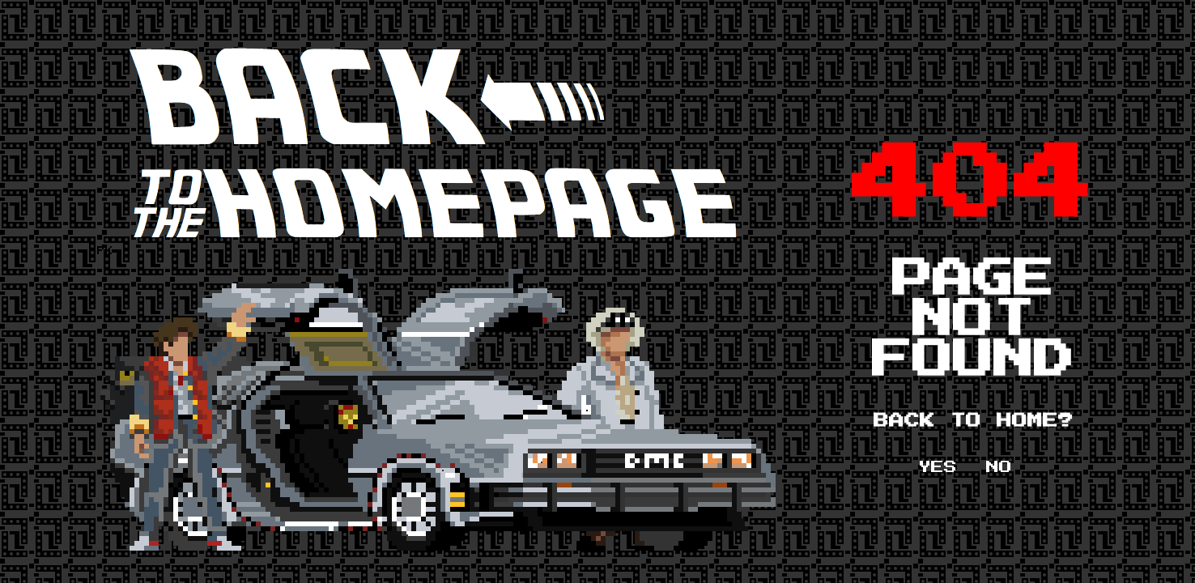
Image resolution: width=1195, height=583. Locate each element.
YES (937, 467)
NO (999, 467)
